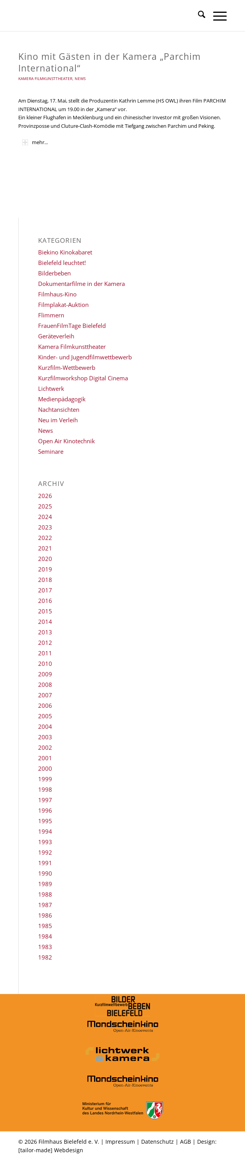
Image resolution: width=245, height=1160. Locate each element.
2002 (45, 747)
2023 (45, 527)
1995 (45, 821)
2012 (45, 642)
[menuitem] (197, 15)
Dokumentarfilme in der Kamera (81, 283)
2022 (45, 538)
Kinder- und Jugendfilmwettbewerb (85, 357)
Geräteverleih (56, 336)
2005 (45, 716)
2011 (45, 653)
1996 (45, 810)
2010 (45, 663)
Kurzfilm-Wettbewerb (66, 367)
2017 (45, 590)
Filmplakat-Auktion (63, 304)
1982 (45, 957)
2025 (45, 506)
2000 (45, 768)
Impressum (120, 1141)
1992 (45, 852)
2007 (45, 695)
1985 (45, 926)
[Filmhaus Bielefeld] (101, 15)
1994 (45, 831)
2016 (45, 600)
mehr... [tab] (35, 142)
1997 (45, 800)
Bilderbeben (54, 273)
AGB (185, 1141)
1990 (45, 873)
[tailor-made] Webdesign (50, 1150)
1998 (45, 789)
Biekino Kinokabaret (65, 252)
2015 (45, 611)
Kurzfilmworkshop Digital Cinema (83, 378)
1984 (45, 936)
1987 (45, 905)
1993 (45, 842)
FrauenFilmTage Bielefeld (72, 325)
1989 (45, 884)
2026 (45, 496)
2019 (45, 569)
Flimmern (51, 315)
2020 (45, 559)
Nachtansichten (58, 409)
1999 (45, 779)
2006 (45, 705)
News (80, 78)
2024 (45, 517)
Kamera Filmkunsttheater (45, 78)
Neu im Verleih (58, 420)
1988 (45, 894)
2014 (45, 621)
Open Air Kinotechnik (66, 441)
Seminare (50, 451)
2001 (45, 758)
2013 (45, 632)
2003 (45, 737)
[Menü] (216, 15)
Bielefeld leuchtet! (62, 262)
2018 (45, 579)
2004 (45, 726)
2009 (45, 674)
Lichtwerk (51, 388)
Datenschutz (157, 1141)
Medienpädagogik (62, 399)
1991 (45, 863)
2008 (45, 684)
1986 (45, 915)
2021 (45, 548)
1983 (45, 947)
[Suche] (197, 15)
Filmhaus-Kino (57, 294)
